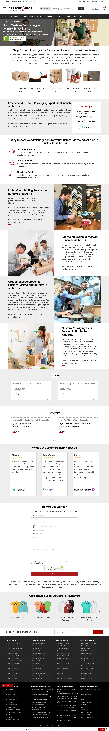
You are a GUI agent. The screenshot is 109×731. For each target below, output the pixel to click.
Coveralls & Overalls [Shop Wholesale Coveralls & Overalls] (62, 668)
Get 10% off (6, 685)
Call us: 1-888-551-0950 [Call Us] (84, 1)
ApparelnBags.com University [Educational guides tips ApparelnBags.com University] (89, 687)
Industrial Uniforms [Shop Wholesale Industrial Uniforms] (62, 666)
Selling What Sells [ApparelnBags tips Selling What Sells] (86, 702)
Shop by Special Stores (14, 643)
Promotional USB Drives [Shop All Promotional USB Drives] (38, 653)
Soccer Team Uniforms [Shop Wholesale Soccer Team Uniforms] (87, 653)
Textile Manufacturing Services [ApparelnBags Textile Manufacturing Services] (40, 717)
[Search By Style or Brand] (64, 8)
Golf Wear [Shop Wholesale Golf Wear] (84, 661)
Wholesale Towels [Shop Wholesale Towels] (12, 678)
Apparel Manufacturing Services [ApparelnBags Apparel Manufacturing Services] (41, 712)
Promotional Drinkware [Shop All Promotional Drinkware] (38, 643)
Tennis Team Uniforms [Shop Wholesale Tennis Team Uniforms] (87, 676)
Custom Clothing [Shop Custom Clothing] (37, 661)
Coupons (54, 375)
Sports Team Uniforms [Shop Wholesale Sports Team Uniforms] (87, 640)
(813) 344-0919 (89, 121)
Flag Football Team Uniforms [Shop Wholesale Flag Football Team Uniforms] (89, 658)
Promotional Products (10, 16)
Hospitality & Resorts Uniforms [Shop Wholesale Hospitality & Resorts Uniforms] (65, 661)
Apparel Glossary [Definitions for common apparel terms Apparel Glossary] (85, 714)
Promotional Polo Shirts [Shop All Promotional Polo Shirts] (38, 666)
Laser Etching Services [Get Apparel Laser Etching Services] (63, 698)
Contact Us (32, 1)
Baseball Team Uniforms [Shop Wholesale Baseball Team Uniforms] (88, 646)
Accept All (102, 729)
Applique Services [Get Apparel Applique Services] (61, 708)
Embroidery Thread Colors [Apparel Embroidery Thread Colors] (64, 720)
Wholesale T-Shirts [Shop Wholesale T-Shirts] (13, 653)
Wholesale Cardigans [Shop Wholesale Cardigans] (13, 676)
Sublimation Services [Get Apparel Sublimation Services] (62, 705)
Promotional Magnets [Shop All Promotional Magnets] (38, 651)
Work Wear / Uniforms (33, 16)
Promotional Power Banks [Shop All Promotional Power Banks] (39, 648)
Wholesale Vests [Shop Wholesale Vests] (12, 671)
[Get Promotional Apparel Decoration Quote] (73, 710)
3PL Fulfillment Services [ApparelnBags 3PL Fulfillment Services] (38, 699)
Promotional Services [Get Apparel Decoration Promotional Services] (62, 710)
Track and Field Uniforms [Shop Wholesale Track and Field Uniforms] (88, 671)
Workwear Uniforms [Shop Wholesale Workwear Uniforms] (62, 640)
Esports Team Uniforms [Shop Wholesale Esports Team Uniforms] (87, 668)
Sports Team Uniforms (76, 16)
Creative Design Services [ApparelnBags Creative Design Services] (39, 694)
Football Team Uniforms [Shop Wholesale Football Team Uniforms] (87, 651)
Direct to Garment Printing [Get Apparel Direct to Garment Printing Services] (64, 701)
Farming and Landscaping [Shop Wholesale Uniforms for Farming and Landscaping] (64, 658)
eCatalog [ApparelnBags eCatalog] (83, 704)
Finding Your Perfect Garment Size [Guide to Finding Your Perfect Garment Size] (90, 689)
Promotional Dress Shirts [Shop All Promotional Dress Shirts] (39, 671)
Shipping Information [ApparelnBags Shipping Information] (13, 707)
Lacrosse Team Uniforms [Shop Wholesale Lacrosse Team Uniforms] (88, 666)
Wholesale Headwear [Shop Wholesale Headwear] (13, 658)
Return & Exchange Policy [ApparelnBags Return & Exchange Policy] (15, 712)
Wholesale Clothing (54, 16)
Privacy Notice (34, 726)
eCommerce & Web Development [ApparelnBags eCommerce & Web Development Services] (41, 689)
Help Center (25, 1)
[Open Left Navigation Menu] (4, 8)
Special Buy (94, 1)
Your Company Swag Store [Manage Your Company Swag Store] (15, 648)
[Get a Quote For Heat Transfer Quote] (73, 696)
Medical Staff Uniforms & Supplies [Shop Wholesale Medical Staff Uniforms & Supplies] (66, 646)
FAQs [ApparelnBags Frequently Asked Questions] (82, 707)
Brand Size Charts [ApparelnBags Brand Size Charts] (86, 694)
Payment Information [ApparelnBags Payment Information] (87, 717)
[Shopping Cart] (103, 9)
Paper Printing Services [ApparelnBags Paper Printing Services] (38, 702)
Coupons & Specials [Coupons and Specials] (16, 1)
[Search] (81, 8)
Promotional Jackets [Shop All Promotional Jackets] (37, 678)
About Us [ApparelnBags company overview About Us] (10, 689)
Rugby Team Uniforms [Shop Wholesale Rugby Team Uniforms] (87, 678)
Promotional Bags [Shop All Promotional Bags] (37, 668)
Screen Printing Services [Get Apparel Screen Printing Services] (63, 693)
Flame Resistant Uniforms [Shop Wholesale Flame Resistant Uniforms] (64, 651)
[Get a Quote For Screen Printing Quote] (74, 693)
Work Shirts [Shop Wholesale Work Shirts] (60, 671)
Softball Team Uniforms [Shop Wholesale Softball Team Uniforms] (87, 648)
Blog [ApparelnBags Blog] (82, 699)
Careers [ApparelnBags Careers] (10, 714)
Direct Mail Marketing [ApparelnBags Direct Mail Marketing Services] (38, 707)
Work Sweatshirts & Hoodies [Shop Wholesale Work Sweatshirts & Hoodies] (64, 678)
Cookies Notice (62, 726)
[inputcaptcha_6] (57, 567)
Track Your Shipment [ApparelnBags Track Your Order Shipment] (13, 692)
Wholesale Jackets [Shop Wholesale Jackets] (13, 668)
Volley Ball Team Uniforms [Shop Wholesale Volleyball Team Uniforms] (88, 663)
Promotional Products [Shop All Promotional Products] (38, 640)
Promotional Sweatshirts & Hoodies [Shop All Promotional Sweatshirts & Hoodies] (41, 676)
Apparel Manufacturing (11, 21)
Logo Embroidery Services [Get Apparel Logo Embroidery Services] (64, 689)
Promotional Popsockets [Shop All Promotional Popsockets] (39, 658)
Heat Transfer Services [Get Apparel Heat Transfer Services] (63, 696)
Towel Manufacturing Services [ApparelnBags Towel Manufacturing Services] (40, 714)
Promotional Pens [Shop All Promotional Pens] (37, 646)
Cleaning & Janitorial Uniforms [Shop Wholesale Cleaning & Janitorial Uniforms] (65, 656)
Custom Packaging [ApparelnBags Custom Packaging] (37, 704)
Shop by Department (13, 646)
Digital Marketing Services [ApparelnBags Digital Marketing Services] (39, 692)
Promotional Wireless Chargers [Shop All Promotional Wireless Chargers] (40, 656)
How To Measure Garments (88, 692)
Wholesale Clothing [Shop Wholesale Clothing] (13, 651)
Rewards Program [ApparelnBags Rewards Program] (12, 699)
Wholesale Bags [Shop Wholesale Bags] (12, 666)
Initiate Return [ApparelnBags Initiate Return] (11, 694)
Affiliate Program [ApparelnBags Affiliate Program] (12, 704)
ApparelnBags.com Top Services (41, 687)
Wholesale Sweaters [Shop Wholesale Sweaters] (13, 673)
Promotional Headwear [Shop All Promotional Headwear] (38, 673)
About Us (8, 1)
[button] (51, 499)
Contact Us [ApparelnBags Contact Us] (11, 717)
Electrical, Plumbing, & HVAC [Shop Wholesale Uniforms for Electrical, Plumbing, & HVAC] (64, 663)
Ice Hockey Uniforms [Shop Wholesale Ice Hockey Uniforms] (87, 673)
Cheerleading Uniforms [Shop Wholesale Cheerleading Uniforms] (87, 656)
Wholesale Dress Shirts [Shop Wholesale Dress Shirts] (14, 663)
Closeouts (100, 1)
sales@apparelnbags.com (86, 117)
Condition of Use (44, 726)
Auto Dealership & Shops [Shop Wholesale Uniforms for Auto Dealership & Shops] (63, 653)
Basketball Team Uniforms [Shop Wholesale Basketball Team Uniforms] (88, 643)
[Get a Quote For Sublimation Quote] (72, 705)
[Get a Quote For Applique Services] (71, 708)
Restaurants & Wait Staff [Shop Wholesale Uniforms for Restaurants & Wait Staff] (63, 643)
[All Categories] (45, 8)
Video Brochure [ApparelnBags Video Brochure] (36, 709)
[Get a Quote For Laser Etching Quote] (73, 698)
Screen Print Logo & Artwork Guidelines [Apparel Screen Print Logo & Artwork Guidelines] (67, 718)
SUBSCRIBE (98, 632)
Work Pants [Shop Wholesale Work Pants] (60, 676)
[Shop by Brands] (11, 640)
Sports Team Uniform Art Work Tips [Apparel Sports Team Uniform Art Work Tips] (66, 713)
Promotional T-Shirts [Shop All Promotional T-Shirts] (38, 663)
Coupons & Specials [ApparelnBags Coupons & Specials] (13, 697)
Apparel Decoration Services (64, 687)
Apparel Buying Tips (86, 712)
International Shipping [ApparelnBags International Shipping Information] (14, 709)
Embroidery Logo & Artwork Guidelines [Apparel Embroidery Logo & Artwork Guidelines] (67, 715)
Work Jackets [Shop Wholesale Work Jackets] (60, 673)
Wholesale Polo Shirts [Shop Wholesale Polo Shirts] (13, 656)
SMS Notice (54, 726)
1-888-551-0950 (20, 38)
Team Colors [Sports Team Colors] (84, 709)
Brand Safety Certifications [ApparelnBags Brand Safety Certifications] (88, 697)
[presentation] (99, 613)
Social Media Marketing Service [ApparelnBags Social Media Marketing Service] (40, 697)
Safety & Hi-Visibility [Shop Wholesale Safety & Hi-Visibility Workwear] (62, 648)
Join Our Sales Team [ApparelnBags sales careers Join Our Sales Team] (13, 719)
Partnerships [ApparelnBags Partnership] (11, 702)
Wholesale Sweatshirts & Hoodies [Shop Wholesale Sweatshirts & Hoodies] (17, 661)
